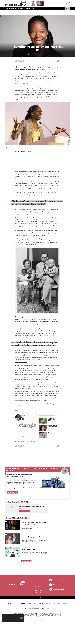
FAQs (36, 588)
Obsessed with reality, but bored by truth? (34, 523)
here (19, 411)
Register (27, 510)
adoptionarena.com (22, 405)
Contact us (38, 592)
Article (24, 520)
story (28, 441)
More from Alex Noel (46, 414)
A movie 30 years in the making (31, 536)
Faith (18, 441)
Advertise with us (39, 579)
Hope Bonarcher (34, 524)
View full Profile (21, 436)
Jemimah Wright (34, 537)
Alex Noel (33, 54)
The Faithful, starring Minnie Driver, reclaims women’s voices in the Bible (53, 427)
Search (70, 3)
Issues (27, 597)
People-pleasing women (29, 549)
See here (8, 496)
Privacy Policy (39, 590)
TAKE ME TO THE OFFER (12, 492)
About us (37, 586)
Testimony (33, 441)
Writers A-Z (37, 597)
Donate (37, 582)
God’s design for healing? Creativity (52, 433)
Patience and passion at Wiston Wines (51, 419)
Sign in (21, 510)
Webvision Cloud (40, 620)
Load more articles (26, 561)
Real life (23, 441)
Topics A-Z (32, 597)
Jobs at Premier (39, 584)
